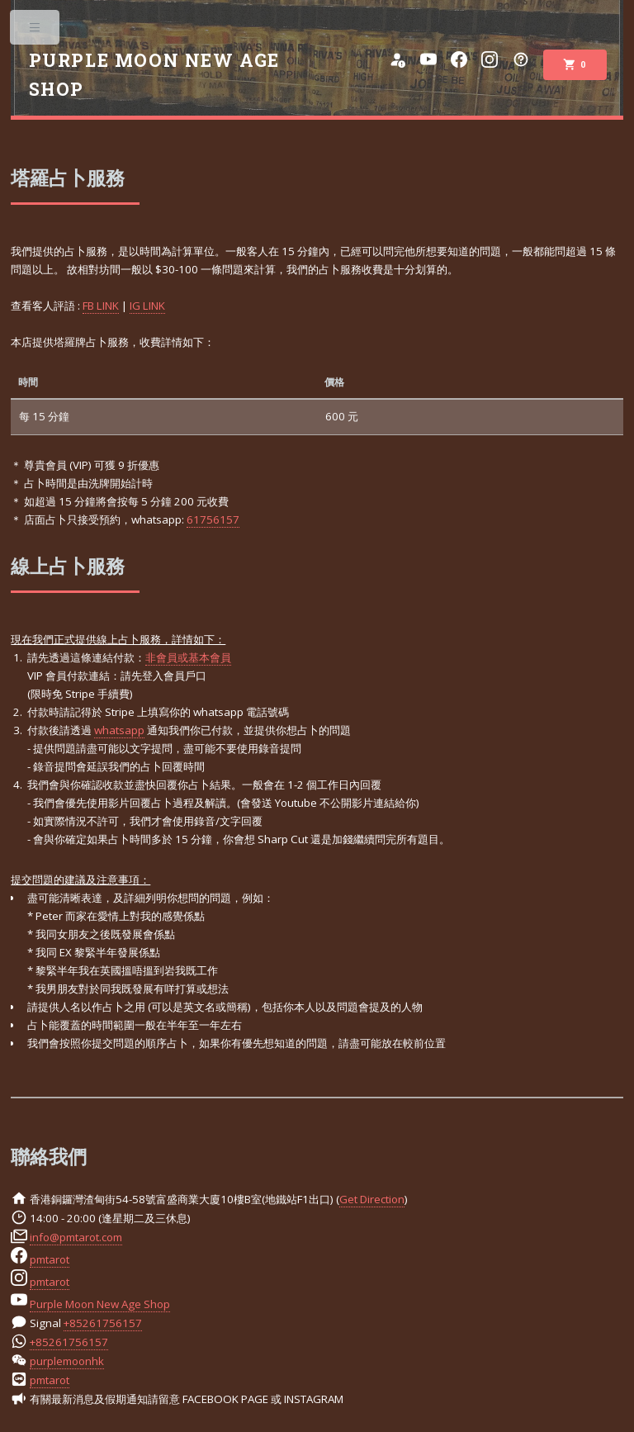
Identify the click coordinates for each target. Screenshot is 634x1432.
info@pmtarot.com (76, 1237)
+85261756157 (103, 1323)
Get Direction (372, 1199)
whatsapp (119, 730)
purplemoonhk (67, 1361)
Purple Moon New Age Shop (100, 1304)
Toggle (36, 31)
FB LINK (101, 305)
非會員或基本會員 (188, 657)
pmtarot (49, 1259)
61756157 (213, 519)
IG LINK (147, 305)
